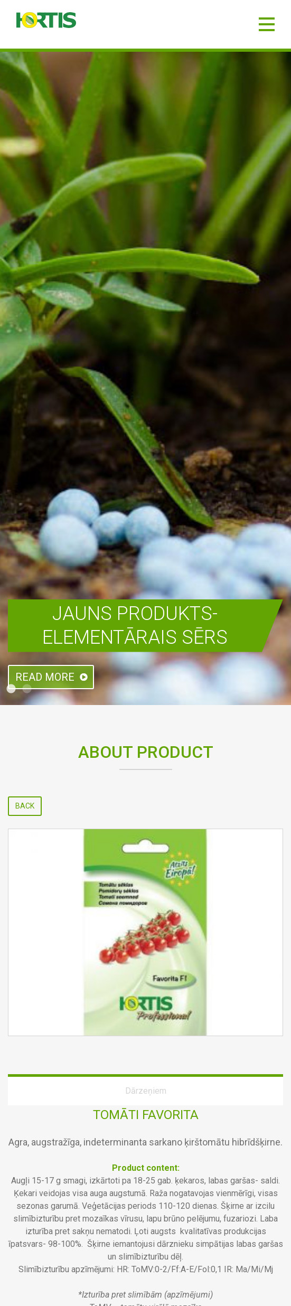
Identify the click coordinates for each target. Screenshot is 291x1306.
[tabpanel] (145, 378)
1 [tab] (11, 689)
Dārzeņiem (145, 1091)
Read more (44, 677)
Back (24, 806)
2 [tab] (27, 689)
